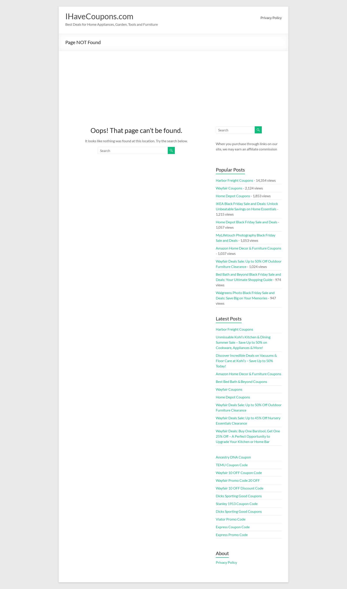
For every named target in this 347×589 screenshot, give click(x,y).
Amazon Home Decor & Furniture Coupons (248, 248)
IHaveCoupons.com (99, 16)
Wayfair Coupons (229, 188)
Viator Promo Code (230, 519)
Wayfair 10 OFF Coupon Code (239, 472)
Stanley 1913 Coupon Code (237, 503)
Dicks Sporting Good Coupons (239, 496)
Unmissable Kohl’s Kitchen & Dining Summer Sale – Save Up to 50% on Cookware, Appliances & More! (243, 342)
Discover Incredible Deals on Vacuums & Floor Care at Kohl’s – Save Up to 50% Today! (246, 360)
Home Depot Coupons (233, 196)
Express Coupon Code (233, 527)
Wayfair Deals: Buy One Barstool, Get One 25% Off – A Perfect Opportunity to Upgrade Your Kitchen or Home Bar (248, 436)
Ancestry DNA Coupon (233, 457)
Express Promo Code (232, 534)
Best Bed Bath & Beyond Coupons (241, 381)
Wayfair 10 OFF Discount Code (239, 488)
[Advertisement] (173, 84)
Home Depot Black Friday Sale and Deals (246, 222)
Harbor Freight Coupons (234, 180)
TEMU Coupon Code (232, 465)
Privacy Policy (271, 18)
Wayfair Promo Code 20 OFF (238, 480)
